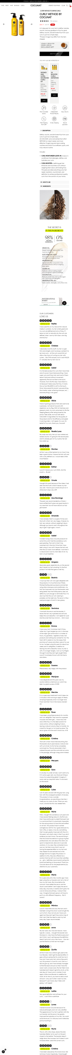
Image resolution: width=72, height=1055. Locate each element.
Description (45, 130)
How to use (45, 182)
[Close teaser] (5, 1049)
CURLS (22, 5)
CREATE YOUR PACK (54, 5)
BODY (7, 5)
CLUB (63, 5)
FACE (2, 5)
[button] (3, 1051)
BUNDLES (16, 5)
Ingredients (46, 186)
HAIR (11, 5)
